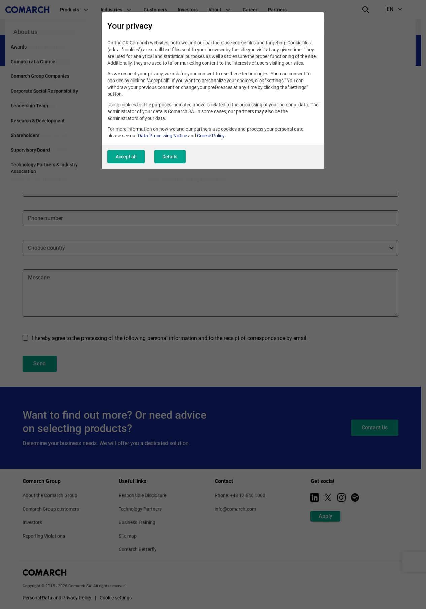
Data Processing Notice (162, 135)
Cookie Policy (211, 135)
